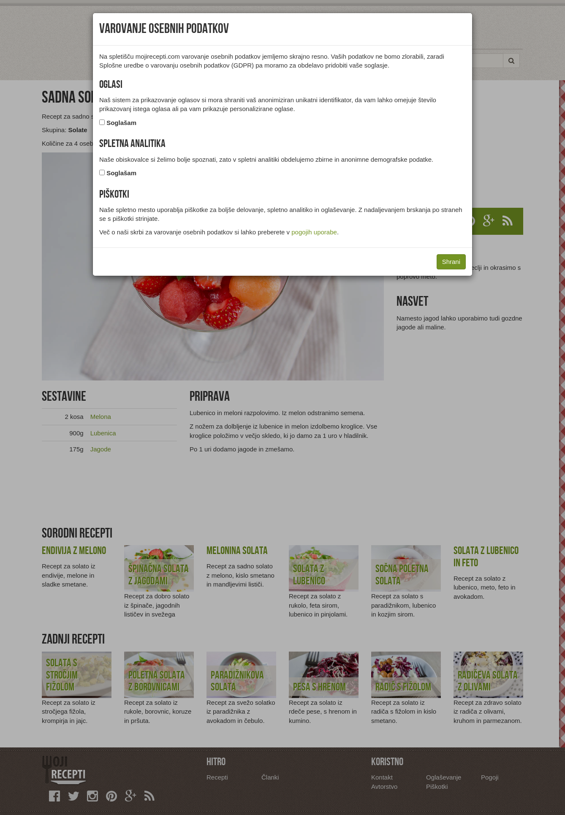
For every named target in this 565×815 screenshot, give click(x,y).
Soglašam (121, 122)
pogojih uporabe (314, 232)
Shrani (451, 261)
